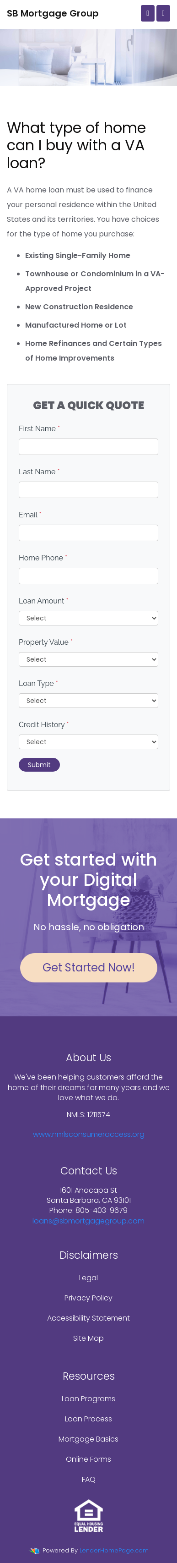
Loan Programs (88, 1398)
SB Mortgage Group (53, 13)
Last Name (39, 471)
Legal (88, 1277)
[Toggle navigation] (163, 13)
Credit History (44, 724)
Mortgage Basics (88, 1439)
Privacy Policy (88, 1298)
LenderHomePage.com (114, 1550)
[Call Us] (148, 13)
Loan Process (88, 1419)
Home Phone (43, 558)
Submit (39, 764)
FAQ (89, 1479)
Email (30, 514)
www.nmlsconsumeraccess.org (89, 1134)
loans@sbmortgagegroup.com (88, 1221)
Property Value (46, 642)
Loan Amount (44, 601)
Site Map (88, 1338)
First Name (39, 428)
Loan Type (38, 683)
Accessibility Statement (88, 1318)
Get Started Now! (89, 967)
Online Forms (88, 1459)
